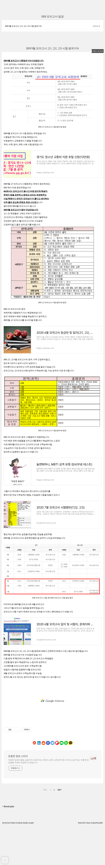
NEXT (60, 828)
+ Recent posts (8, 845)
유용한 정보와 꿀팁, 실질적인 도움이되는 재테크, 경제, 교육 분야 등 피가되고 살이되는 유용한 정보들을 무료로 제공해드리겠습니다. (48, 799)
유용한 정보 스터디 (18, 794)
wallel (101, 861)
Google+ (31, 861)
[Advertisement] (52, 223)
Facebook (19, 861)
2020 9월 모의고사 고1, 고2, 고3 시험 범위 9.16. (23, 26)
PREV (45, 828)
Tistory (88, 861)
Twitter (13, 861)
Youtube (25, 861)
